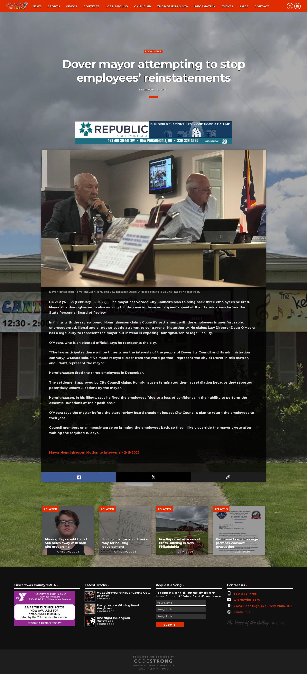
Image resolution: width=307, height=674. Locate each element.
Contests (91, 6)
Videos (71, 6)
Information (204, 6)
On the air (142, 6)
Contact (262, 6)
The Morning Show (172, 6)
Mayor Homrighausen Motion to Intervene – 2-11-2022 (94, 644)
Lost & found (117, 6)
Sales (243, 6)
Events (227, 6)
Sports (54, 6)
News (37, 6)
